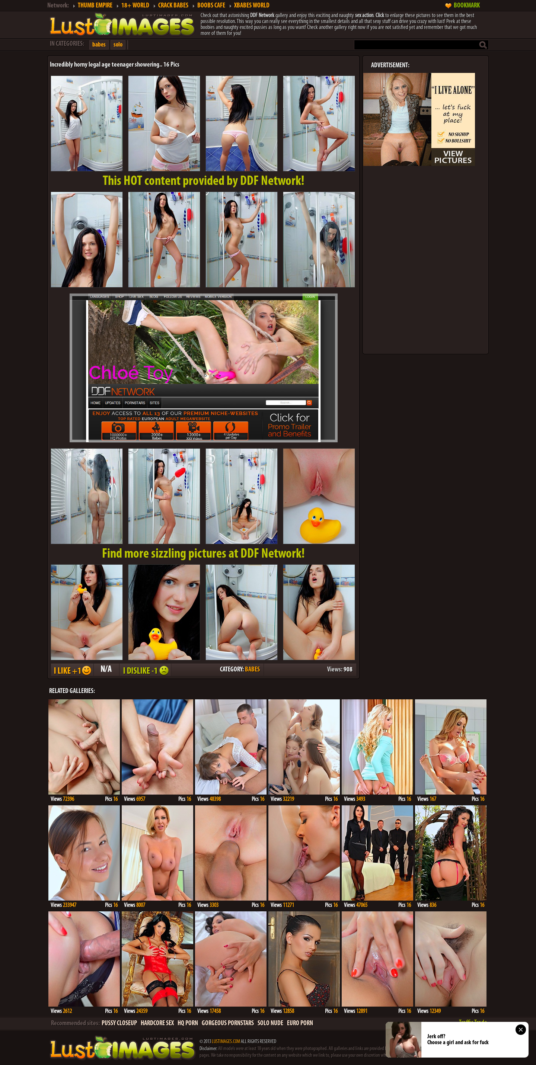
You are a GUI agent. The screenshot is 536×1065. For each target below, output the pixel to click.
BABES (252, 669)
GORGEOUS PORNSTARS (228, 1023)
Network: (58, 5)
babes (99, 45)
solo (118, 45)
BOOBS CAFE (211, 5)
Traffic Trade (473, 1022)
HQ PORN (188, 1023)
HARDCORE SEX (157, 1023)
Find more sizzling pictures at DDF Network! (203, 554)
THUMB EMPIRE (95, 5)
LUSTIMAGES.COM (226, 1042)
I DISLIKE (144, 670)
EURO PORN (300, 1023)
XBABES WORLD (251, 5)
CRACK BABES (173, 5)
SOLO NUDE (270, 1023)
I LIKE (72, 670)
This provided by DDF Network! (203, 181)
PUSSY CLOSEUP (119, 1023)
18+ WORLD (135, 5)
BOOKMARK (467, 5)
